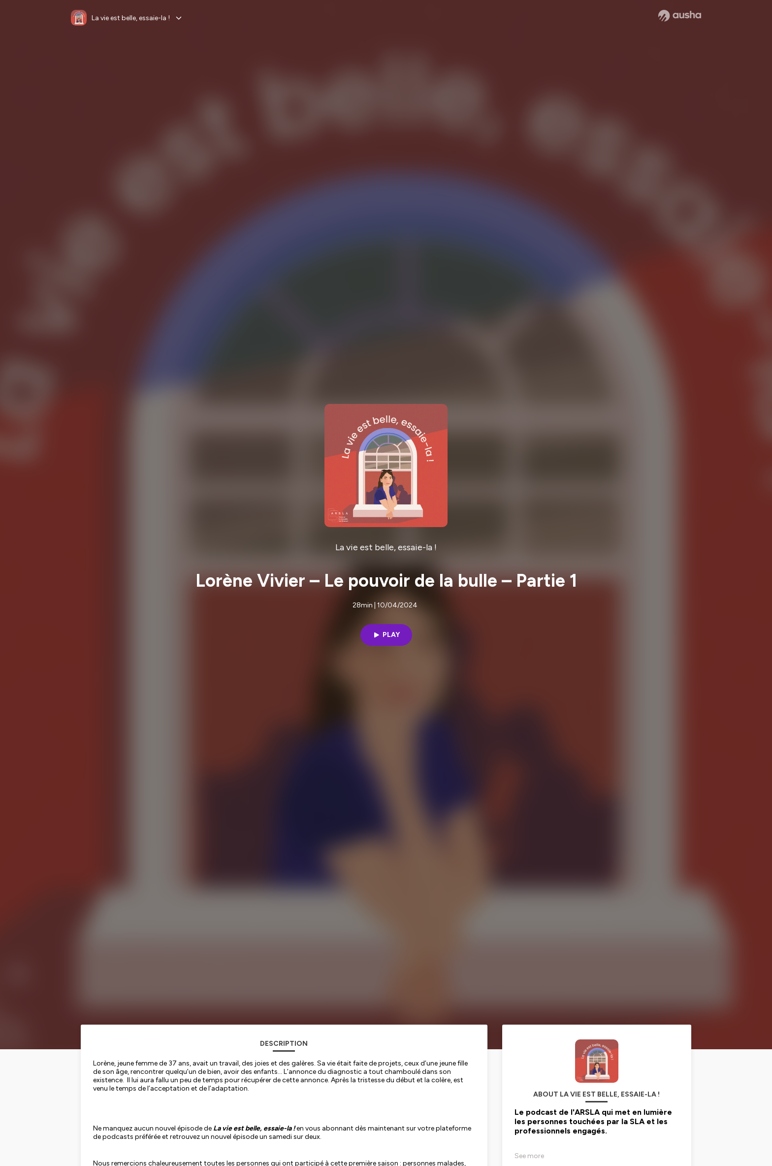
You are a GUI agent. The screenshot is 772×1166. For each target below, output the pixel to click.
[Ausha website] (679, 16)
